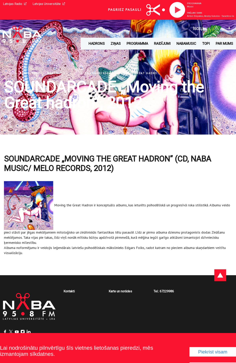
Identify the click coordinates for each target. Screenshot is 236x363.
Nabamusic (186, 43)
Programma (194, 3)
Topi (206, 43)
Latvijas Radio (15, 4)
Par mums (224, 43)
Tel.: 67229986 (164, 291)
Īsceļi (199, 29)
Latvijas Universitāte (49, 4)
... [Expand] (76, 73)
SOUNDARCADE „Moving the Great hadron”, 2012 (128, 73)
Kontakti (69, 291)
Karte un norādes (120, 291)
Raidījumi (162, 43)
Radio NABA (30, 73)
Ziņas (116, 43)
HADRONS (97, 43)
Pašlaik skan (194, 13)
